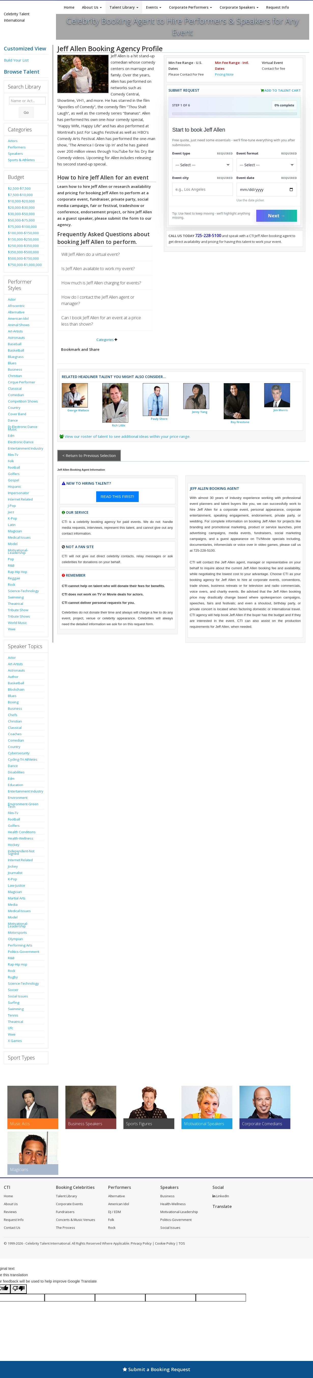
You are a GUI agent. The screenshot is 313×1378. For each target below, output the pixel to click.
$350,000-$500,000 (23, 252)
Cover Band (17, 414)
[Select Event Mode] (266, 164)
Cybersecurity (19, 753)
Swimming (16, 597)
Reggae (14, 578)
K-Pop (12, 518)
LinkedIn (220, 1196)
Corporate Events (69, 1204)
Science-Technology (23, 591)
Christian (15, 375)
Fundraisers (65, 1211)
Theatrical (15, 603)
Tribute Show (18, 610)
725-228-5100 (208, 235)
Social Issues (18, 996)
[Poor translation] (18, 1289)
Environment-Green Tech (23, 805)
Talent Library (123, 7)
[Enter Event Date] (266, 189)
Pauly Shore (159, 419)
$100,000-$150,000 (23, 233)
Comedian (16, 395)
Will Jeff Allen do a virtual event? (90, 254)
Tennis (13, 1015)
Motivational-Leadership (18, 551)
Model (13, 543)
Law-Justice (16, 885)
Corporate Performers (190, 7)
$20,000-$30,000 (21, 207)
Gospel (13, 480)
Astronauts (16, 337)
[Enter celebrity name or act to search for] (27, 100)
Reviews (10, 1211)
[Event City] (202, 189)
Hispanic (14, 486)
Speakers (15, 153)
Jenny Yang (199, 412)
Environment (17, 797)
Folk (11, 461)
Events (153, 7)
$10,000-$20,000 (21, 201)
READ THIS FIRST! (117, 496)
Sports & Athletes (21, 160)
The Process (65, 1227)
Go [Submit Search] (26, 112)
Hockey (13, 844)
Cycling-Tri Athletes (22, 759)
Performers (17, 147)
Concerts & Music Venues (75, 1219)
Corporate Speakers (239, 7)
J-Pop (12, 505)
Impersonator (18, 493)
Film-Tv (13, 454)
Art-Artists (15, 331)
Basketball (16, 350)
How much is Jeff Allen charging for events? (101, 283)
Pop (11, 559)
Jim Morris (280, 410)
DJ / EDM (114, 1211)
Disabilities (16, 772)
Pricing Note (224, 74)
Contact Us (12, 1227)
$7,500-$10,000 (20, 194)
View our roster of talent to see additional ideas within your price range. (127, 436)
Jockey (13, 866)
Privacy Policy (141, 1243)
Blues (12, 363)
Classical (15, 388)
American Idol (18, 318)
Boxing (13, 702)
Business (15, 369)
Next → (276, 216)
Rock (11, 584)
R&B (11, 565)
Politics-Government (23, 951)
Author (13, 676)
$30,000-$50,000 (21, 214)
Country (14, 407)
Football (14, 467)
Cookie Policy (165, 1243)
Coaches (15, 734)
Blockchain (16, 689)
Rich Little (118, 425)
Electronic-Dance (21, 442)
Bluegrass (16, 356)
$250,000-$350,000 (23, 245)
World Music (17, 622)
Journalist (15, 872)
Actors (13, 141)
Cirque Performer (21, 382)
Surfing (13, 1002)
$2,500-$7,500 (19, 188)
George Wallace (78, 410)
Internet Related (20, 499)
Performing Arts (20, 945)
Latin (12, 524)
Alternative (16, 312)
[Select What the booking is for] (202, 164)
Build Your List (16, 60)
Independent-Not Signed (21, 852)
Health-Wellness (20, 838)
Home (69, 7)
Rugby (13, 977)
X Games (15, 1040)
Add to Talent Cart (282, 90)
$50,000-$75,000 (21, 220)
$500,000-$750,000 (23, 258)
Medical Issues (19, 537)
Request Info (277, 7)
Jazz (11, 512)
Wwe (12, 629)
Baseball (14, 344)
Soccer (13, 990)
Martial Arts (16, 898)
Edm (11, 435)
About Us (92, 7)
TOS (182, 1243)
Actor (12, 299)
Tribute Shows (19, 616)
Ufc (10, 1028)
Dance (13, 420)
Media (13, 904)
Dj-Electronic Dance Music (22, 427)
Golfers (14, 473)
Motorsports (17, 932)
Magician (15, 531)
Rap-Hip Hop (17, 571)
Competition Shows (23, 401)
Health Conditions (22, 832)
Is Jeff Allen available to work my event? (98, 268)
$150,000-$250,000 (23, 239)
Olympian (15, 939)
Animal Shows (19, 325)
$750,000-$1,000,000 (25, 264)
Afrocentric (16, 305)
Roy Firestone (240, 422)
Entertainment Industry (25, 448)
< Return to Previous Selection (89, 455)
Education (15, 785)
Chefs (12, 715)
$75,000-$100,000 (22, 226)
